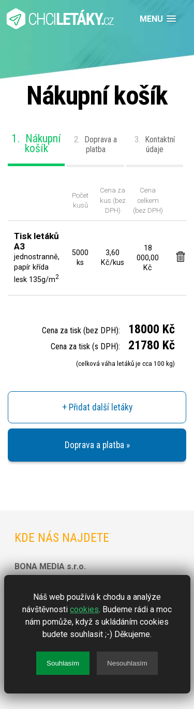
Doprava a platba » (97, 445)
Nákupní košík (36, 143)
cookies (84, 609)
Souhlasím (63, 663)
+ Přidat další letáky (97, 407)
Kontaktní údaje (155, 144)
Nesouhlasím (127, 663)
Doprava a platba (95, 144)
